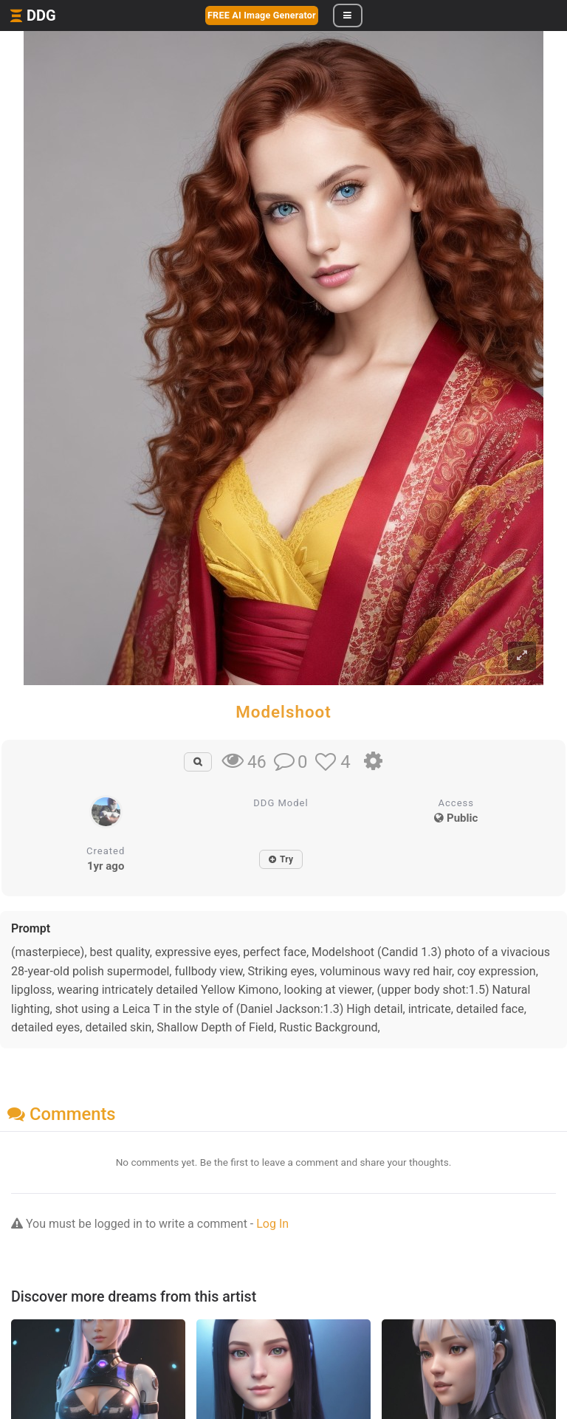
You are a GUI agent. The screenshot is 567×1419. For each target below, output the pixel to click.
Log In (272, 1224)
